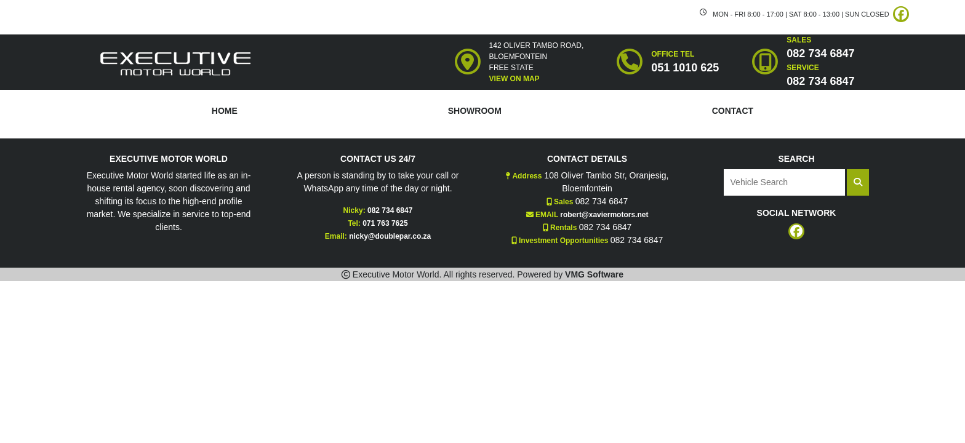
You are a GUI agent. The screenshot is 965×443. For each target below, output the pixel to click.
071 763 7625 (384, 223)
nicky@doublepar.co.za (390, 236)
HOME (225, 111)
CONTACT (732, 111)
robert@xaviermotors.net (604, 214)
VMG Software (594, 274)
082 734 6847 (389, 210)
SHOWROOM (475, 111)
